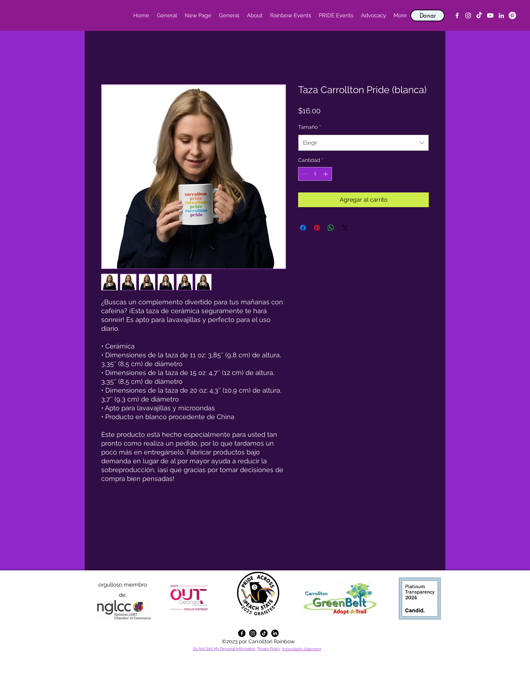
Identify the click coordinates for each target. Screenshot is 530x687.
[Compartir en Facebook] (302, 227)
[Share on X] (344, 227)
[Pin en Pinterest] (316, 227)
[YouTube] (490, 15)
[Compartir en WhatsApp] (330, 227)
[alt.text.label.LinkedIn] (501, 15)
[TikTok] (479, 15)
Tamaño (309, 127)
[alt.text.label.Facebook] (457, 15)
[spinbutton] (315, 173)
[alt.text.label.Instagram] (468, 15)
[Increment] (326, 173)
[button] (254, 15)
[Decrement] (303, 173)
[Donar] (427, 15)
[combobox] (363, 143)
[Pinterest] (512, 15)
